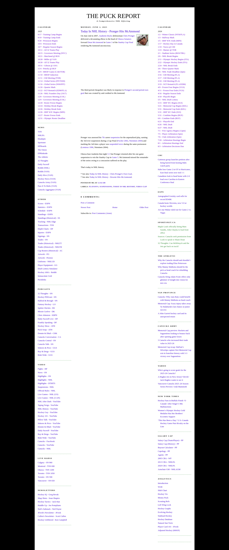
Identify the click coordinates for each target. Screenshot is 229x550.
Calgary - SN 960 (45, 462)
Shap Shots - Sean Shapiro (49, 498)
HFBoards (42, 146)
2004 (140, 141)
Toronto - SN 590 (45, 477)
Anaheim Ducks (105, 36)
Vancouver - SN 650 (46, 480)
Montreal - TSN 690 (46, 466)
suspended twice (116, 144)
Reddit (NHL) (43, 168)
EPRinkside (43, 153)
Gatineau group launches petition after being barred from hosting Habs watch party (174, 162)
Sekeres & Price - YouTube (49, 423)
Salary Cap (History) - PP (168, 444)
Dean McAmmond (95, 42)
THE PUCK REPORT (113, 16)
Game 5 (115, 157)
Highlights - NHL (45, 380)
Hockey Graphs (164, 508)
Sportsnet (42, 142)
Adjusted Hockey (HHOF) (169, 530)
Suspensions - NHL (46, 387)
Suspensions (106, 186)
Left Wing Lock (164, 505)
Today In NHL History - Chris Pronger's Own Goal (111, 174)
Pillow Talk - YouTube (47, 419)
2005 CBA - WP (164, 458)
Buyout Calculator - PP (167, 447)
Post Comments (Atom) (102, 213)
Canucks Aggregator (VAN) (49, 189)
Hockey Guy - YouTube (48, 412)
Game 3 (109, 42)
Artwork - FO (43, 254)
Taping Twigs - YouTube (48, 405)
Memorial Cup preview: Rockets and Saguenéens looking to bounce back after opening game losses (174, 333)
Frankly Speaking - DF (47, 322)
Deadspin (42, 139)
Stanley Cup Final (125, 42)
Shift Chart (162, 490)
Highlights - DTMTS (46, 383)
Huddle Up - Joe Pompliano (49, 505)
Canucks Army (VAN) (47, 182)
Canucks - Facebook (46, 441)
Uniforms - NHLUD (46, 261)
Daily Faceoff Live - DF (48, 319)
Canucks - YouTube (46, 445)
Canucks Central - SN (47, 340)
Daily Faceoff (43, 164)
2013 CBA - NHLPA (166, 462)
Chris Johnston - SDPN (47, 315)
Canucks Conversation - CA (49, 337)
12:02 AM (101, 183)
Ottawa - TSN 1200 (46, 470)
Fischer (121, 141)
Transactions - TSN (46, 225)
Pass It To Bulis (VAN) (47, 186)
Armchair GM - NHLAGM (169, 469)
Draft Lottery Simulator (47, 268)
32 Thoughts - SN (45, 293)
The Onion (42, 150)
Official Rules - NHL (47, 390)
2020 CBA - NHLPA (166, 465)
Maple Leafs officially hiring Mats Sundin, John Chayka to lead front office (173, 229)
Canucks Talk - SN (45, 344)
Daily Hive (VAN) (45, 175)
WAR (160, 487)
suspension (115, 137)
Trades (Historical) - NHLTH (50, 247)
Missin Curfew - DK (46, 311)
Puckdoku (42, 279)
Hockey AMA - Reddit (47, 272)
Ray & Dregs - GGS (46, 351)
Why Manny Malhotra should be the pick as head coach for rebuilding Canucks (173, 270)
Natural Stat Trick (165, 523)
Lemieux (85, 147)
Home (115, 207)
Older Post (143, 207)
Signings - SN (43, 236)
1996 (91, 147)
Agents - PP (163, 455)
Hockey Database (165, 519)
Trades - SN (43, 239)
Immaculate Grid (45, 276)
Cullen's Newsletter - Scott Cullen (52, 516)
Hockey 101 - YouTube (47, 416)
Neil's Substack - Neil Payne (49, 509)
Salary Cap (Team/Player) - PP (170, 440)
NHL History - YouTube (48, 409)
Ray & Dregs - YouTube (48, 434)
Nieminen (133, 141)
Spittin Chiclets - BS (46, 308)
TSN (40, 131)
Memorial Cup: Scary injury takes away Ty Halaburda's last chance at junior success (174, 306)
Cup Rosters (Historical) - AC (50, 250)
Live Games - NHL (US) (48, 394)
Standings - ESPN (45, 214)
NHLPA (41, 135)
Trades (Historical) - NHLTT (50, 243)
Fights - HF (42, 369)
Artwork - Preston (45, 258)
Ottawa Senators (124, 39)
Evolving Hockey (165, 512)
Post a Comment (87, 202)
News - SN (42, 372)
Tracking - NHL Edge (47, 221)
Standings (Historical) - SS (49, 218)
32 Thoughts (43, 160)
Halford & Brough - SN (48, 300)
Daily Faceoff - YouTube (48, 430)
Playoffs (93, 186)
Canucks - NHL (44, 448)
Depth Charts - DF (45, 229)
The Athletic (43, 157)
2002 (126, 141)
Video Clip (141, 186)
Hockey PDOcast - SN (47, 297)
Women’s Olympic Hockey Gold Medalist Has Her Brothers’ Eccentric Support (171, 413)
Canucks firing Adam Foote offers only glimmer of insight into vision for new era (174, 280)
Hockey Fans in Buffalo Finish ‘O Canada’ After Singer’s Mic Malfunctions (172, 403)
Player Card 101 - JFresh (168, 526)
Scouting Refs (164, 501)
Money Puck (163, 497)
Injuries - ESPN (44, 232)
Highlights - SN (44, 376)
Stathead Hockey (165, 516)
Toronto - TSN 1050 (46, 473)
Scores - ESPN (44, 203)
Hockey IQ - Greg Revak (48, 494)
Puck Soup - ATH (45, 329)
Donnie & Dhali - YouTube (49, 427)
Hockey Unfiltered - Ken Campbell (52, 520)
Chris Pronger (129, 36)
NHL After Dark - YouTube (49, 401)
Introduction (163, 483)
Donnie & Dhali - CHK (47, 333)
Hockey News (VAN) (47, 179)
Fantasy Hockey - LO (47, 304)
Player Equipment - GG (47, 265)
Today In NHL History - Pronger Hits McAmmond (110, 31)
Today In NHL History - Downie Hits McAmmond (111, 177)
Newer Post (85, 207)
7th (103, 137)
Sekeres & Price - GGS (47, 348)
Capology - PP (164, 451)
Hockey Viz (163, 494)
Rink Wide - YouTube (47, 438)
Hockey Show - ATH (46, 326)
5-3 (109, 154)
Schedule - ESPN (45, 210)
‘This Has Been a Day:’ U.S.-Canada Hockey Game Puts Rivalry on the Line (173, 423)
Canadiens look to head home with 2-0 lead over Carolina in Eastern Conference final (174, 179)
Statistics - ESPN (45, 207)
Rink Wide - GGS (45, 355)
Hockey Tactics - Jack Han (49, 501)
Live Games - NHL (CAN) (49, 398)
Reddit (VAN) (43, 171)
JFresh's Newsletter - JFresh (49, 512)
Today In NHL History (124, 186)
